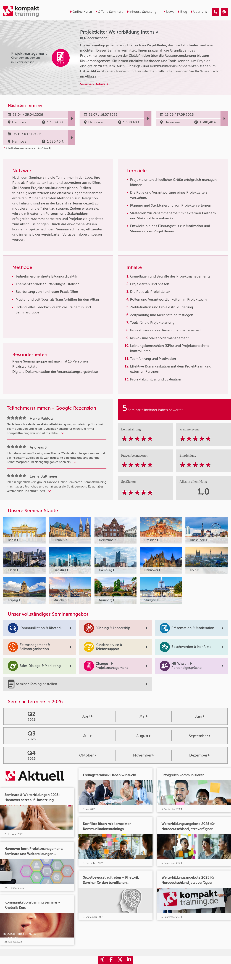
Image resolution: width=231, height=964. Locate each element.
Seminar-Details (94, 84)
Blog (182, 12)
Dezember (199, 755)
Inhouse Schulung (141, 12)
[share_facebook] (111, 960)
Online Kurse (81, 12)
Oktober (87, 755)
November (143, 755)
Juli (87, 736)
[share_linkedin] (128, 960)
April (87, 716)
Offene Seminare (109, 12)
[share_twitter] (120, 960)
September (199, 736)
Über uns (199, 12)
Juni (199, 716)
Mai (143, 716)
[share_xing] (102, 960)
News (168, 12)
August (143, 736)
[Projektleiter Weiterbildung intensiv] (215, 12)
